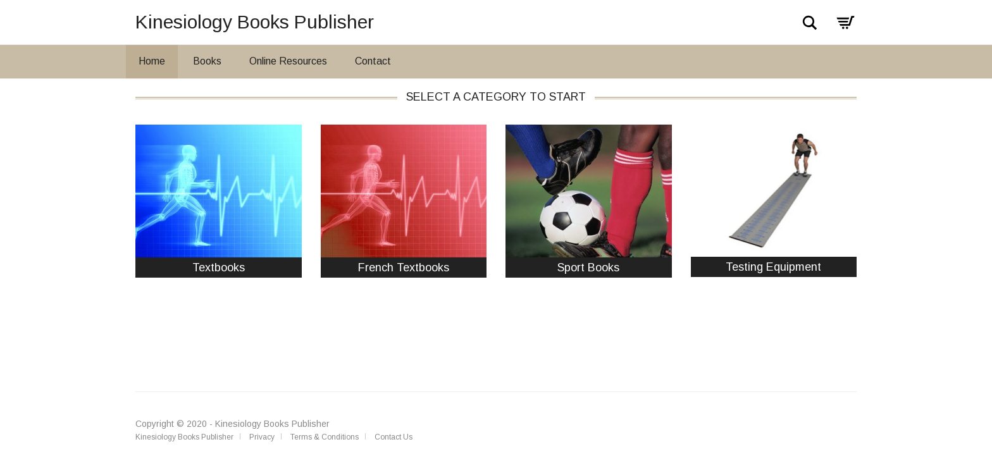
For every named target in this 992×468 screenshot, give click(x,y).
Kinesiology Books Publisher (254, 21)
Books (207, 61)
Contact (373, 61)
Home (152, 61)
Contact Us (393, 437)
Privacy (262, 437)
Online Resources (288, 61)
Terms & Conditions (324, 437)
